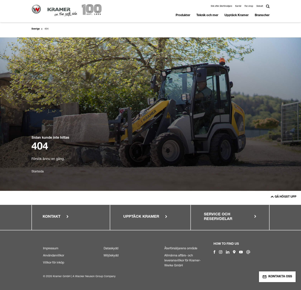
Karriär (238, 6)
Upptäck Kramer (236, 15)
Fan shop (249, 6)
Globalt (259, 6)
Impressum (50, 248)
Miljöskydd (111, 255)
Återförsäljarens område (180, 248)
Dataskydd (111, 248)
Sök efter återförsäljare (221, 6)
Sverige (35, 29)
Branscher (262, 15)
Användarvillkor (53, 255)
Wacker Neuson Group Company (95, 276)
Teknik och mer (207, 15)
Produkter (183, 15)
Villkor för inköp (53, 262)
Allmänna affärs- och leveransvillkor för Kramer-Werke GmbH (182, 260)
